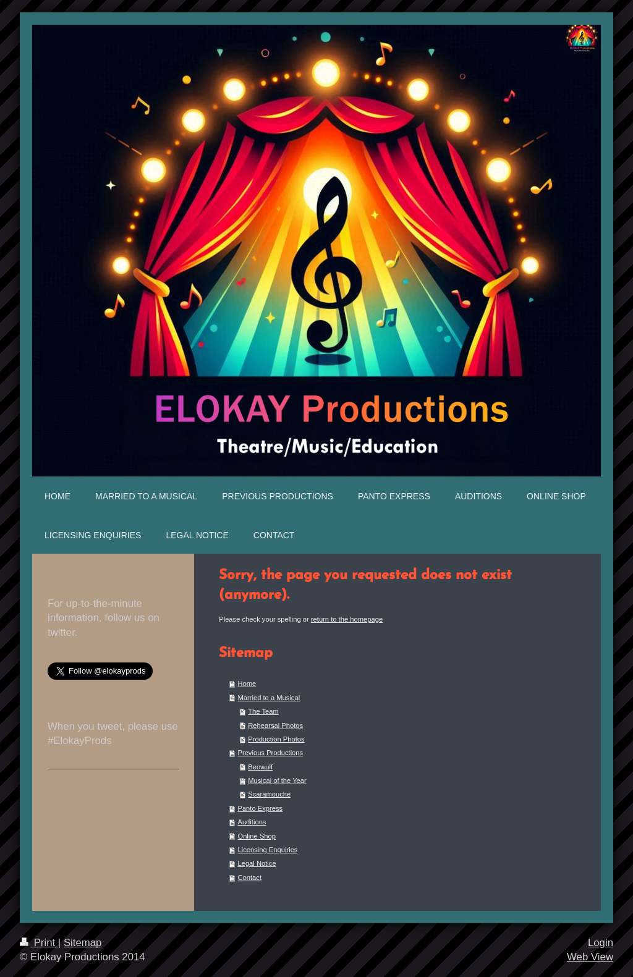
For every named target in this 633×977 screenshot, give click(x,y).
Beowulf (260, 767)
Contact (249, 877)
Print (39, 943)
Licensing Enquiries (267, 849)
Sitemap (83, 943)
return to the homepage (347, 619)
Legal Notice (256, 863)
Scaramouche (269, 794)
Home (246, 683)
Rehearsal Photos (275, 725)
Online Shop (256, 836)
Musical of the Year (277, 780)
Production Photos (276, 739)
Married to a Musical (268, 697)
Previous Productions (270, 752)
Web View (590, 957)
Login (600, 943)
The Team (263, 711)
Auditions (251, 822)
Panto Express (260, 808)
